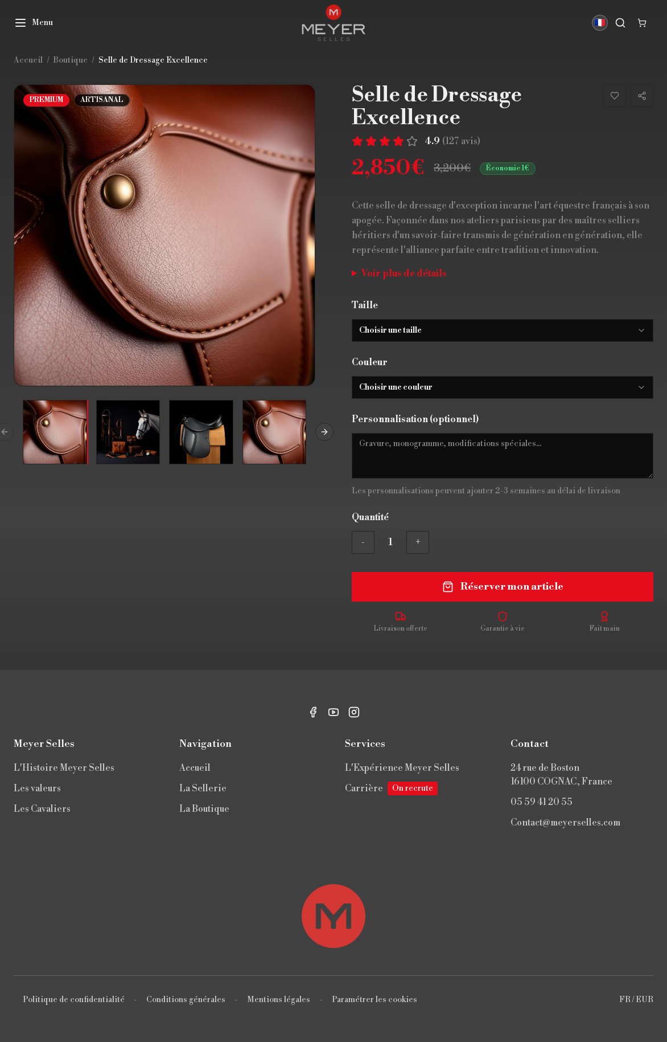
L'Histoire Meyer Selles (64, 768)
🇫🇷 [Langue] (600, 22)
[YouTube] (333, 712)
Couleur (370, 362)
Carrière (391, 788)
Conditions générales (185, 1000)
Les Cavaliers (42, 809)
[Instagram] (354, 712)
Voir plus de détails (404, 273)
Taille (365, 305)
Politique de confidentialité (74, 1000)
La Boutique (204, 809)
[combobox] (502, 330)
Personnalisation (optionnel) (415, 419)
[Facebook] (313, 712)
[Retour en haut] (333, 916)
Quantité (370, 517)
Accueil (195, 768)
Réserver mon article (502, 586)
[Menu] (33, 23)
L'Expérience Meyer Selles (402, 768)
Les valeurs (37, 788)
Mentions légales (278, 1000)
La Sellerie (203, 788)
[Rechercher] (620, 22)
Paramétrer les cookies (374, 1000)
